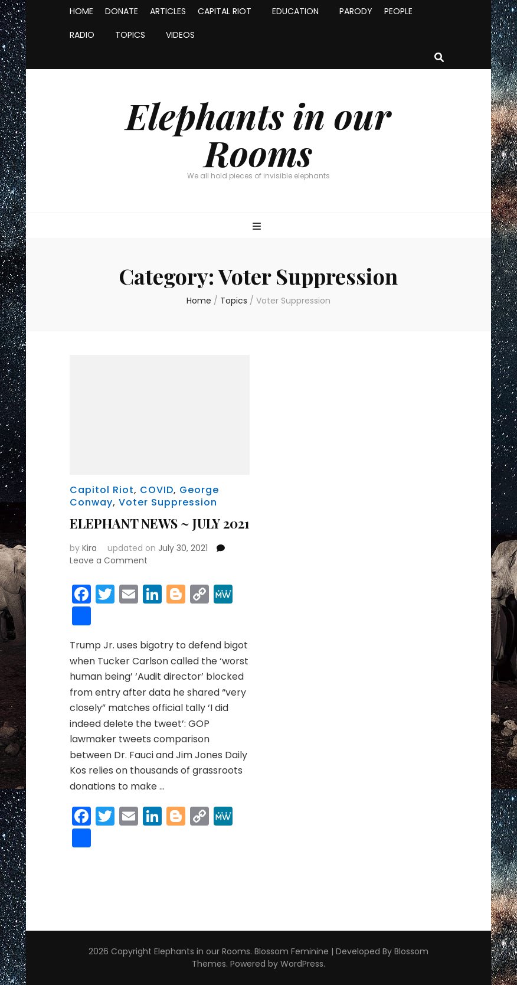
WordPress (301, 964)
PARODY (355, 11)
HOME (81, 11)
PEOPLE (398, 11)
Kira (89, 548)
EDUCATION (295, 11)
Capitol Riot (102, 490)
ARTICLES (168, 11)
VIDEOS (180, 35)
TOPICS (130, 35)
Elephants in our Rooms (258, 134)
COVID (157, 490)
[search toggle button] (439, 58)
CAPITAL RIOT (224, 11)
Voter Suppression (168, 502)
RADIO (82, 35)
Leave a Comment (109, 560)
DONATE (121, 11)
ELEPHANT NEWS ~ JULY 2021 (160, 523)
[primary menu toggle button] (258, 227)
